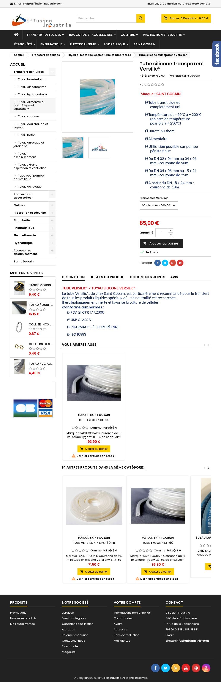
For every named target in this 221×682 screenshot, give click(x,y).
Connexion (170, 3)
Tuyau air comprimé (32, 87)
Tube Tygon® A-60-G (94, 420)
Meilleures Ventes (26, 272)
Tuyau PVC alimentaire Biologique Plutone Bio (41, 363)
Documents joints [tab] (147, 277)
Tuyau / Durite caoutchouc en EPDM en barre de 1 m (41, 304)
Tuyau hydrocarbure (32, 94)
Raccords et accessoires (91, 35)
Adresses (120, 629)
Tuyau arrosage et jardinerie (29, 144)
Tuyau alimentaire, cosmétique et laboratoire (29, 105)
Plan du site (70, 646)
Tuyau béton (27, 135)
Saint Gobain (144, 44)
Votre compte (127, 602)
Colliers (128, 35)
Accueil (17, 64)
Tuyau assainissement (25, 155)
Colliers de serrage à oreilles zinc (41, 344)
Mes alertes (122, 641)
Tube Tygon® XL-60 (157, 420)
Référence (147, 76)
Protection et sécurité (162, 35)
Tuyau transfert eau (31, 79)
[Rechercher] (110, 18)
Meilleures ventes (22, 624)
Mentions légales (74, 618)
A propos (68, 629)
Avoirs (118, 624)
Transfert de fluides (44, 35)
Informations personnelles (132, 613)
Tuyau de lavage (30, 187)
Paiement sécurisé (75, 635)
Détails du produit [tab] (107, 277)
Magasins (69, 652)
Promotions (18, 613)
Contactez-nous (73, 641)
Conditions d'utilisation (77, 624)
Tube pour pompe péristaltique (29, 177)
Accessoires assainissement (25, 252)
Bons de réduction (126, 635)
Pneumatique (51, 44)
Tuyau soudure (28, 116)
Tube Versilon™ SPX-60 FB (94, 543)
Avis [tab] (174, 277)
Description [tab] (73, 277)
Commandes (123, 618)
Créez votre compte (196, 3)
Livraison (68, 613)
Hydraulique (114, 44)
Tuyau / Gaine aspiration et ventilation (30, 166)
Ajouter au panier (160, 243)
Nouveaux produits (23, 618)
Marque (176, 76)
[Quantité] (161, 232)
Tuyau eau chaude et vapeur (31, 125)
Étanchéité (23, 44)
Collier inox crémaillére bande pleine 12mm (41, 324)
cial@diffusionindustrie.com (42, 3)
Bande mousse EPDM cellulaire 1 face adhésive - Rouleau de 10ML (41, 285)
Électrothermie (83, 44)
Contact (174, 602)
